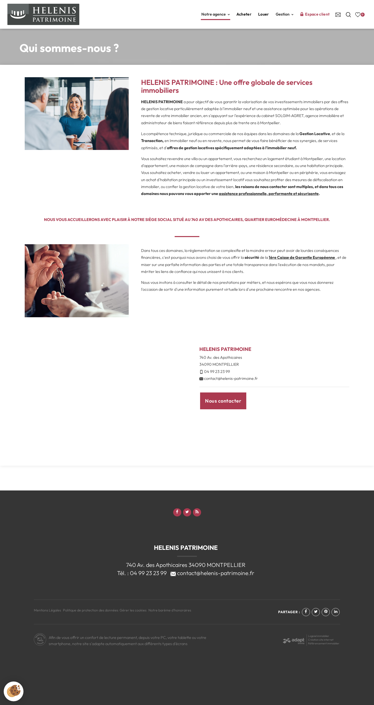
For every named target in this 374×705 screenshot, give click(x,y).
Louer (263, 14)
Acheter (243, 14)
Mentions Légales (47, 610)
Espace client (315, 14)
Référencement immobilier (323, 643)
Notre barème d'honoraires (170, 610)
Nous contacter (223, 401)
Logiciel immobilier (318, 636)
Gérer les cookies (133, 610)
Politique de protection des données (90, 610)
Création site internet (320, 639)
